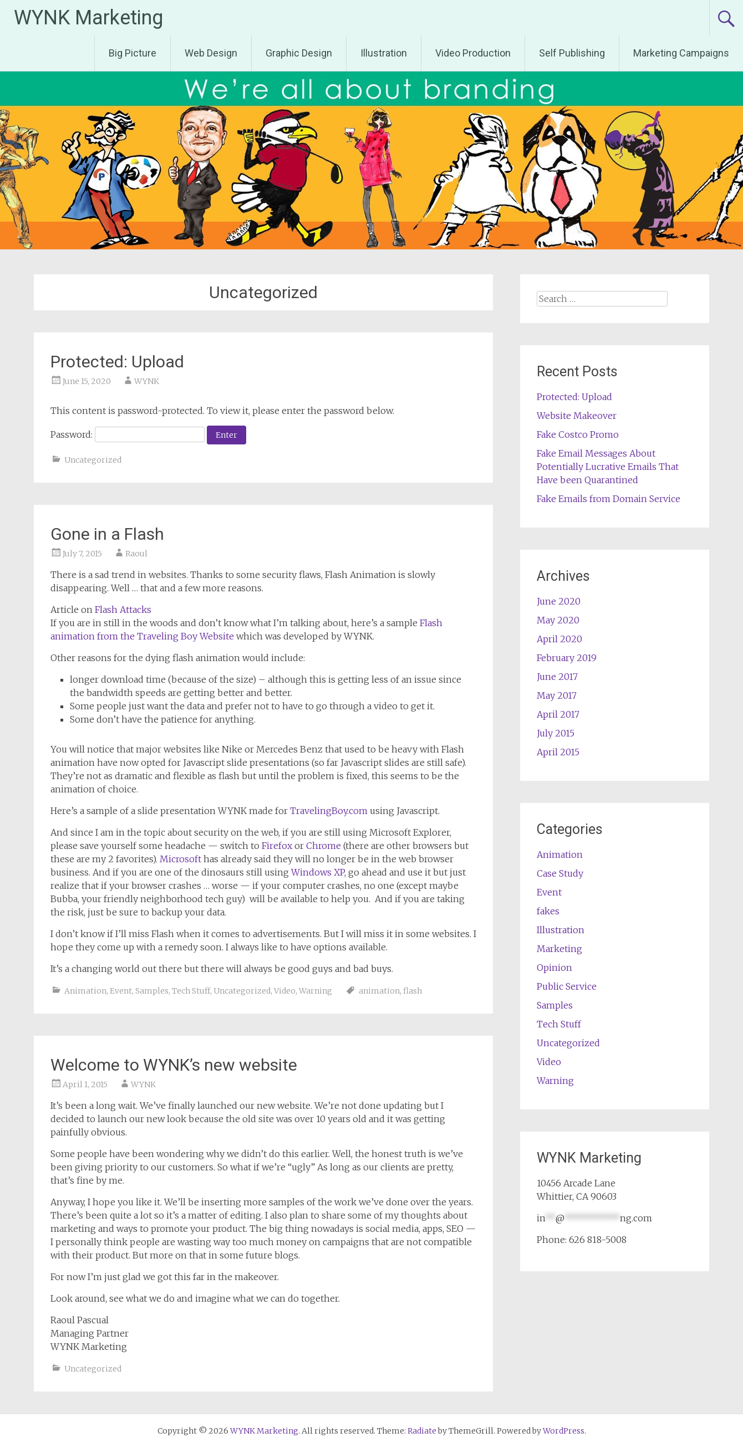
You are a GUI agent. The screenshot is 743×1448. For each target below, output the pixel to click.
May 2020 (558, 620)
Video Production (473, 53)
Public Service (567, 986)
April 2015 (558, 752)
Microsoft (180, 858)
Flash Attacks (123, 609)
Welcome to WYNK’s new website (173, 1065)
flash (412, 991)
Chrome (323, 845)
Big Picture (132, 53)
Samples (152, 991)
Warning (315, 991)
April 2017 (558, 714)
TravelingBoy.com (329, 810)
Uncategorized (92, 460)
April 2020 (559, 638)
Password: (127, 434)
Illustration (383, 53)
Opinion (554, 967)
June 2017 (557, 676)
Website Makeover (577, 415)
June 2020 (559, 601)
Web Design (211, 53)
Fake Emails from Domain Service (608, 498)
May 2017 (557, 695)
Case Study (560, 873)
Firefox (277, 845)
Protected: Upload (117, 361)
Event (121, 991)
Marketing (559, 948)
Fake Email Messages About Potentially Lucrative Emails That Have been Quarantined (608, 466)
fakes (548, 911)
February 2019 (567, 657)
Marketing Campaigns (681, 53)
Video (285, 991)
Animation (85, 991)
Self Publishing (572, 53)
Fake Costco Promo (578, 434)
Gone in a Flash (107, 534)
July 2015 (555, 733)
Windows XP (317, 872)
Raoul (136, 554)
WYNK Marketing (88, 17)
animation (379, 991)
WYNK (146, 381)
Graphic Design (299, 53)
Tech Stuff (191, 991)
